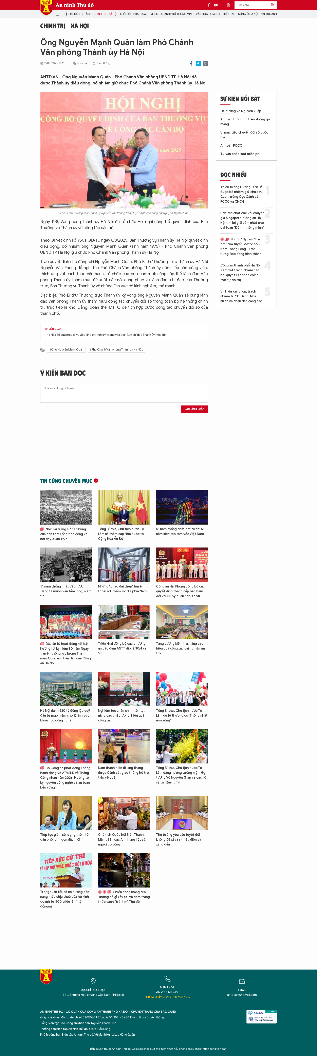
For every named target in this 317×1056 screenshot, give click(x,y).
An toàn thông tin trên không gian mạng (246, 121)
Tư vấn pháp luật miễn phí (240, 154)
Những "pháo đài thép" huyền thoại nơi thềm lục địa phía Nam (122, 588)
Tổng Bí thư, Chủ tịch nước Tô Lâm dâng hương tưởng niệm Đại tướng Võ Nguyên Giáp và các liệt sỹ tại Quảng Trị (182, 775)
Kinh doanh (269, 14)
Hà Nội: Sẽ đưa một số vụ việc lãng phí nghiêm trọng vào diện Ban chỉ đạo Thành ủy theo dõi (106, 335)
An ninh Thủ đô (75, 5)
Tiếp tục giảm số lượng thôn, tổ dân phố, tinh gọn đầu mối (64, 837)
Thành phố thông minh (177, 14)
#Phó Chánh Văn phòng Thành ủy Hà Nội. (116, 349)
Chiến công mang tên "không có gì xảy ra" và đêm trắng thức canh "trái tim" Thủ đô (124, 897)
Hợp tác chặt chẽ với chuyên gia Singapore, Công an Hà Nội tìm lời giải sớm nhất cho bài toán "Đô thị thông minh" (242, 220)
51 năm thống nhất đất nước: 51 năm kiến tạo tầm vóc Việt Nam (180, 531)
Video (154, 14)
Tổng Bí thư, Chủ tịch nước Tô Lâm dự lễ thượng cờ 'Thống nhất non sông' (181, 715)
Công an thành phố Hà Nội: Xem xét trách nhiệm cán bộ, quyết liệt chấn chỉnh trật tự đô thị (240, 272)
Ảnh (88, 14)
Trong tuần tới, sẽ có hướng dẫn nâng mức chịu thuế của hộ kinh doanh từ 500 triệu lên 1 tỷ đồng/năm (64, 899)
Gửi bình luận (195, 409)
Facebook (191, 63)
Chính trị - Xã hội (105, 14)
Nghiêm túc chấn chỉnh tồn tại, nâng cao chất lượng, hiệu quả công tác (121, 715)
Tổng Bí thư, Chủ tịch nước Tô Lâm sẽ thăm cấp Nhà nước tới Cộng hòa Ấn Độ (121, 534)
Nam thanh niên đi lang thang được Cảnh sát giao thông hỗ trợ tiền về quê (123, 773)
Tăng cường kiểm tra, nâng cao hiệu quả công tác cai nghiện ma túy (181, 648)
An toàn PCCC (231, 146)
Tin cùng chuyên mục (66, 480)
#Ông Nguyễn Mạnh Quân (66, 349)
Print (205, 63)
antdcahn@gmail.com (242, 995)
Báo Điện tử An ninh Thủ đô (46, 8)
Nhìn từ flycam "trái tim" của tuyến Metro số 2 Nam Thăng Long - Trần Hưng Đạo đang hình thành (241, 246)
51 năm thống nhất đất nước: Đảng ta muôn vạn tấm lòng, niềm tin (65, 591)
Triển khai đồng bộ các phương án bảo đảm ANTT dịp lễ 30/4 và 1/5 (122, 648)
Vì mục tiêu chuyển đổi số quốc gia (244, 135)
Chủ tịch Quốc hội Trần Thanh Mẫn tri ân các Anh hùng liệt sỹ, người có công (122, 839)
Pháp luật (140, 14)
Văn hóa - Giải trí (208, 14)
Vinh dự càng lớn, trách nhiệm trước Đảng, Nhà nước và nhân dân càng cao (241, 296)
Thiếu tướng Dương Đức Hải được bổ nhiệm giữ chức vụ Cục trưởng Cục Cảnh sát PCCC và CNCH (241, 194)
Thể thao (229, 14)
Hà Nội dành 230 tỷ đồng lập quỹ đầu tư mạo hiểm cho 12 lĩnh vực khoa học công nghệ (65, 715)
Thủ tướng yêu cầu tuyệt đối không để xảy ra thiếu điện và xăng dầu (178, 839)
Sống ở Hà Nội (248, 14)
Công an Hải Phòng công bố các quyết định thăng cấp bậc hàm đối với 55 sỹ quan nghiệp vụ (180, 591)
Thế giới (125, 14)
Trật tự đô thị (72, 14)
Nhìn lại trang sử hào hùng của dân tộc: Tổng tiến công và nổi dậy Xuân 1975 (63, 534)
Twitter (198, 63)
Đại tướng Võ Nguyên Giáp (240, 111)
